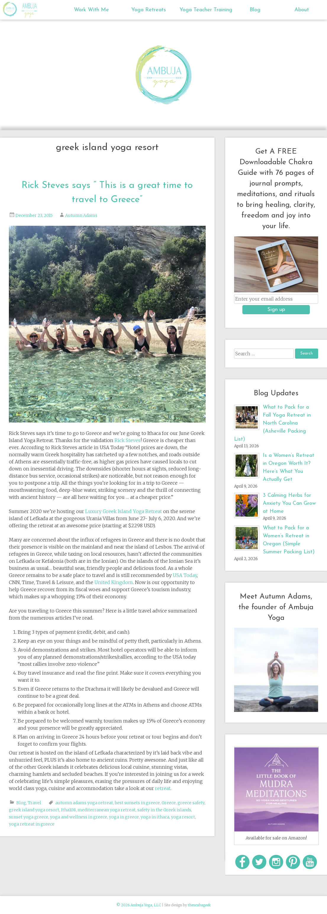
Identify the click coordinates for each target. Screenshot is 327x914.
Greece (169, 802)
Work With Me (91, 10)
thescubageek (199, 905)
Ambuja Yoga (11, 9)
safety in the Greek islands (164, 810)
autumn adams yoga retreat (84, 802)
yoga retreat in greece (31, 824)
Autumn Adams (81, 215)
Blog (255, 10)
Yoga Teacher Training (203, 10)
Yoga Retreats (148, 10)
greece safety (191, 802)
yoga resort (183, 817)
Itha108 (68, 810)
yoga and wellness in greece (78, 817)
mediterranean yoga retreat (107, 810)
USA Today (185, 575)
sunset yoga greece (28, 817)
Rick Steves (128, 440)
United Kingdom (113, 582)
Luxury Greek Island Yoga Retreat (123, 511)
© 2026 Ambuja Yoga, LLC (139, 905)
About (301, 10)
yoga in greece (124, 817)
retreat (162, 788)
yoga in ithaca (155, 817)
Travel (34, 802)
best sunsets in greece (137, 802)
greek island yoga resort (34, 810)
